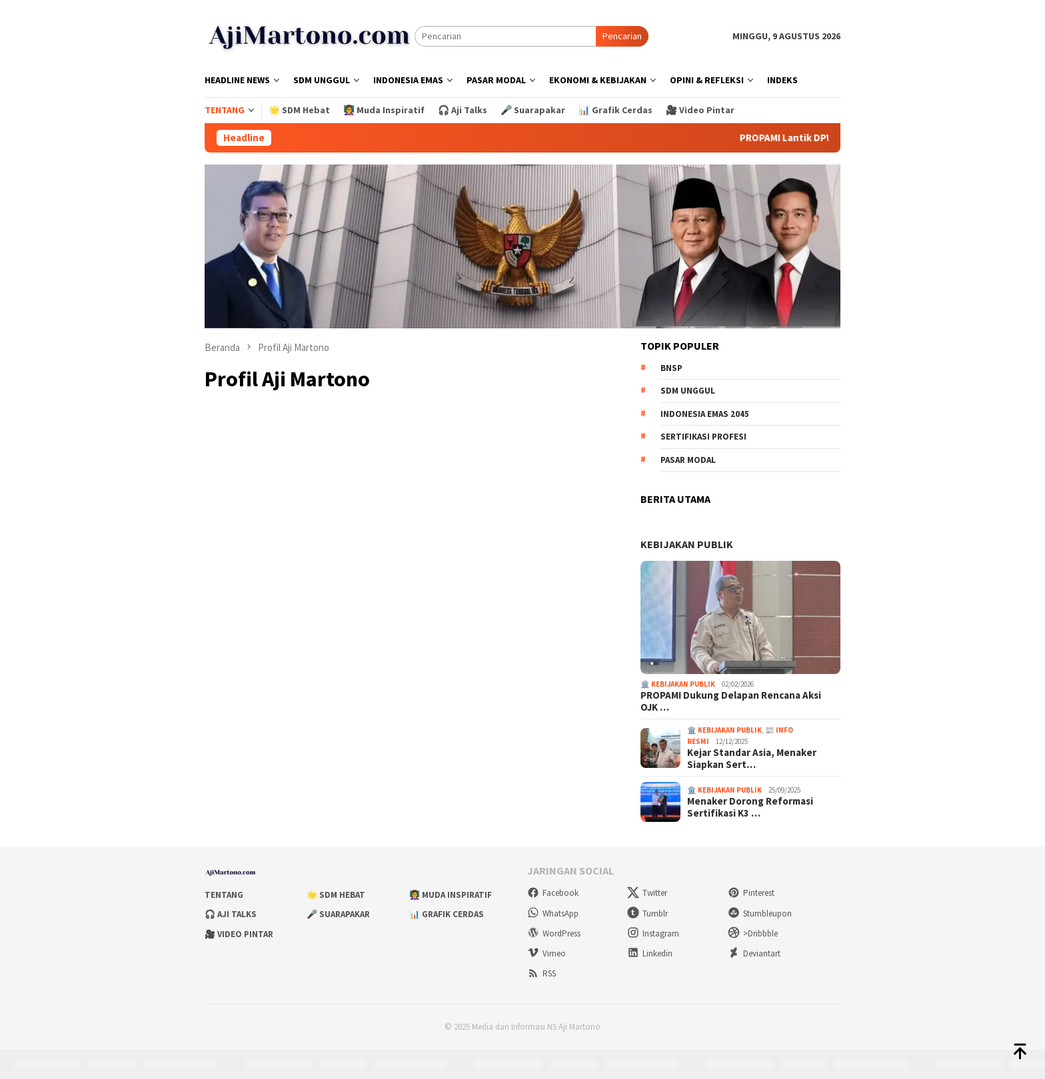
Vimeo (546, 953)
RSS (541, 973)
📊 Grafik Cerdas (446, 914)
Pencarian (622, 36)
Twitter (647, 893)
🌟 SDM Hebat (336, 894)
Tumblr (647, 913)
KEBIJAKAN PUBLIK (686, 544)
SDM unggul (687, 390)
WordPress (553, 933)
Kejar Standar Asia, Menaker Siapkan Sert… (751, 759)
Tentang (224, 894)
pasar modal (688, 460)
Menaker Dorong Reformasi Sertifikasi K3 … (750, 807)
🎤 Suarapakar (338, 914)
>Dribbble (753, 933)
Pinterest (751, 893)
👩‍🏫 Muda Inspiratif (450, 894)
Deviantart (754, 953)
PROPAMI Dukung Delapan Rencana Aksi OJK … (730, 701)
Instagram (653, 933)
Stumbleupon (760, 913)
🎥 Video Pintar (239, 934)
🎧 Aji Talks (231, 914)
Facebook (552, 893)
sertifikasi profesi (703, 436)
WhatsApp (552, 913)
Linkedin (649, 953)
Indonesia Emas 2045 (704, 414)
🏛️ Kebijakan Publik (677, 684)
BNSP (671, 368)
